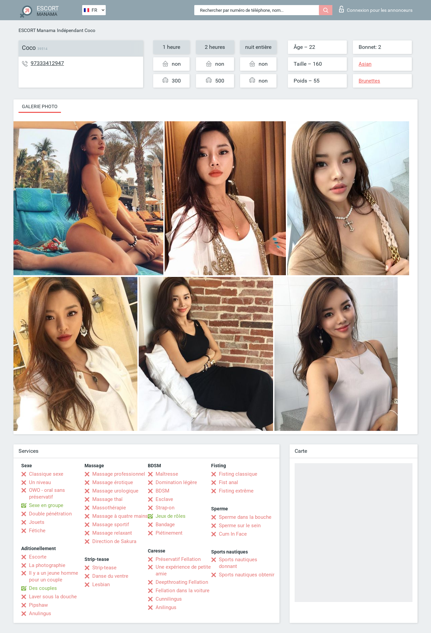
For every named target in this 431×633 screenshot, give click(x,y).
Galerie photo (40, 106)
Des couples (43, 588)
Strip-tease (104, 568)
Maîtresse (167, 474)
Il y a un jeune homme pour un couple (53, 576)
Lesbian (101, 584)
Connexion (375, 9)
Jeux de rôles (171, 516)
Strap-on (165, 508)
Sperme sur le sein (240, 526)
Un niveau (40, 482)
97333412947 (47, 63)
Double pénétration (50, 514)
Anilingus (166, 607)
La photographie (47, 565)
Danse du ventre (110, 576)
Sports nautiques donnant (238, 563)
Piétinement (169, 533)
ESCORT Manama (37, 30)
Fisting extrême (236, 491)
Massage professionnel (118, 474)
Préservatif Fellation (178, 559)
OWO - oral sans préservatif (47, 493)
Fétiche (37, 531)
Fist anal (228, 482)
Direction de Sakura (114, 541)
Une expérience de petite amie (183, 570)
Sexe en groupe (46, 505)
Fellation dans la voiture (182, 591)
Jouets (36, 522)
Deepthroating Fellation (182, 582)
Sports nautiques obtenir (246, 575)
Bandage (165, 524)
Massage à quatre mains (120, 516)
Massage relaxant (112, 533)
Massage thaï (107, 499)
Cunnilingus (169, 599)
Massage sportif (110, 524)
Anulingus (40, 613)
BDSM (162, 491)
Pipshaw (38, 605)
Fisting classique (238, 474)
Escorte (37, 557)
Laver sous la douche (53, 597)
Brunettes (369, 81)
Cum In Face (233, 534)
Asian (365, 64)
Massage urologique (115, 491)
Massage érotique (112, 482)
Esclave (164, 499)
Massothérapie (109, 508)
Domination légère (176, 482)
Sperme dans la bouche (245, 517)
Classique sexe (46, 474)
